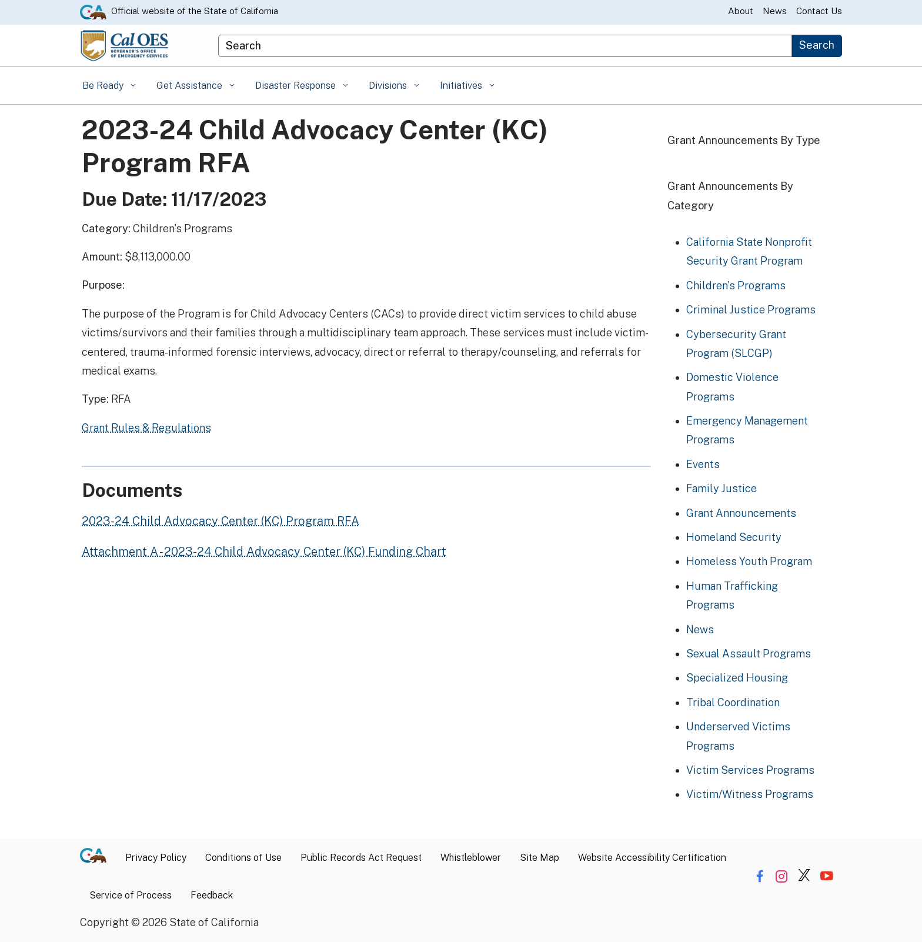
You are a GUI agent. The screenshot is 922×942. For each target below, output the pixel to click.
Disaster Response (296, 85)
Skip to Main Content (461, 0)
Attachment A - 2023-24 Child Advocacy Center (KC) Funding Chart (264, 552)
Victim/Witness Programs (749, 794)
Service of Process (130, 895)
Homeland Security (733, 537)
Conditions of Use (243, 857)
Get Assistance (190, 85)
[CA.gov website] (93, 11)
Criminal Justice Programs (751, 309)
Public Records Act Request (361, 857)
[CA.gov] (98, 858)
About (740, 11)
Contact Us (819, 11)
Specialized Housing (737, 678)
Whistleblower (470, 857)
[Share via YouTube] (826, 876)
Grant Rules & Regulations (146, 428)
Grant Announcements (741, 513)
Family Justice (721, 488)
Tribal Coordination (733, 702)
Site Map (539, 857)
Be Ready (104, 85)
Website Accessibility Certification (652, 857)
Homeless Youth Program (749, 561)
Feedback (212, 895)
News (775, 11)
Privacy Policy (155, 857)
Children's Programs (736, 285)
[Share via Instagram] (782, 876)
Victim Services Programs (750, 770)
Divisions (389, 85)
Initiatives (462, 85)
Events (703, 464)
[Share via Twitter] (804, 876)
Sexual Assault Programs (748, 653)
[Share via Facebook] (759, 876)
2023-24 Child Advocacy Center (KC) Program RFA (220, 521)
